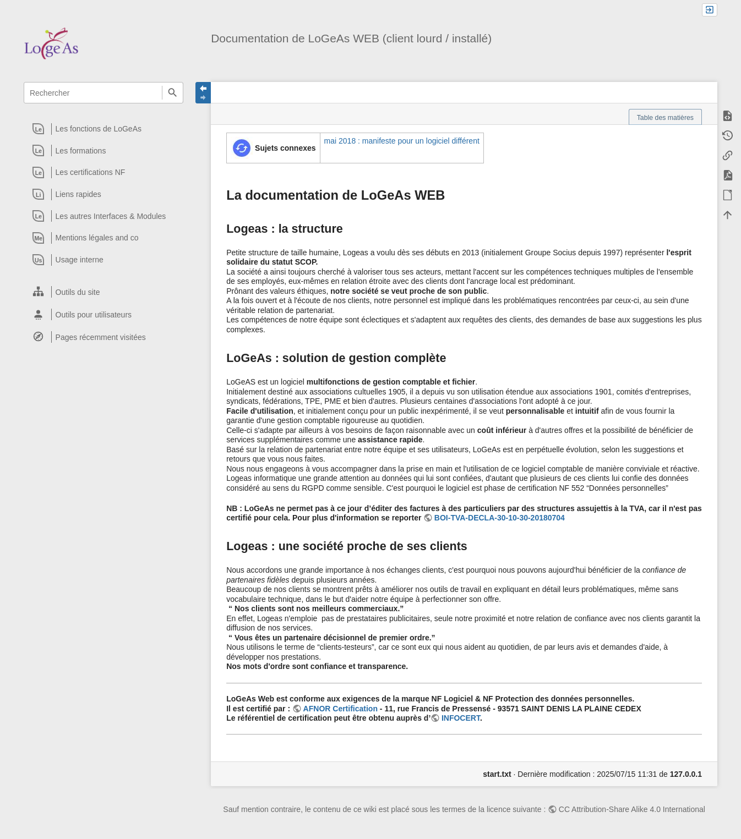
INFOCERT (461, 718)
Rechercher (172, 93)
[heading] (104, 129)
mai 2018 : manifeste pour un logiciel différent (402, 140)
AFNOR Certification (340, 708)
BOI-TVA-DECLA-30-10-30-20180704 (499, 517)
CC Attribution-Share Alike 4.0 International (632, 809)
